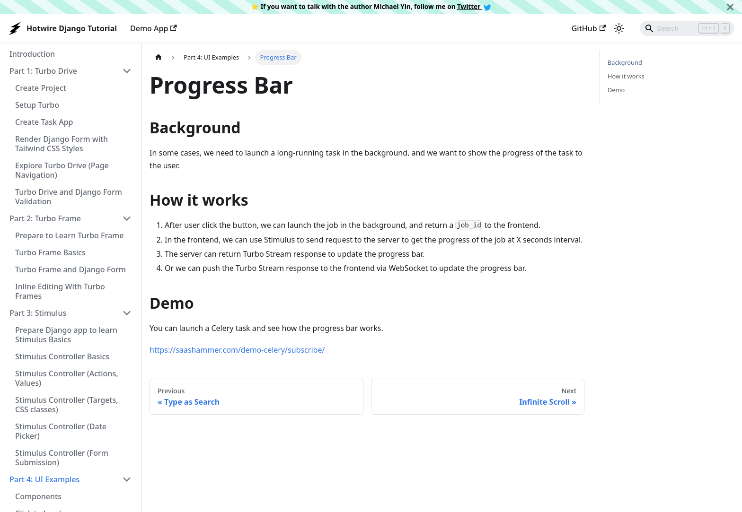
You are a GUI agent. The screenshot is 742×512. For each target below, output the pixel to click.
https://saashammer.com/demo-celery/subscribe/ (237, 350)
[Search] (687, 28)
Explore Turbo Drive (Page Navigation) (62, 170)
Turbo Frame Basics (50, 252)
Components (38, 496)
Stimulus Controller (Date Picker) (60, 431)
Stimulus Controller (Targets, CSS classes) (66, 405)
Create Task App (44, 122)
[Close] (730, 7)
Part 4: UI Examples (44, 479)
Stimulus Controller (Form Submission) (61, 458)
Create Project (40, 88)
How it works (626, 76)
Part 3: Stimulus (37, 313)
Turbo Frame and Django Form (70, 269)
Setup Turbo (37, 105)
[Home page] (159, 57)
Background (625, 62)
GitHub (589, 28)
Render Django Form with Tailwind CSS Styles (61, 144)
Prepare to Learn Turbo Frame (69, 235)
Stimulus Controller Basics (62, 356)
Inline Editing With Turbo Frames (60, 291)
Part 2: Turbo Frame (45, 218)
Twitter (474, 6)
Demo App (153, 28)
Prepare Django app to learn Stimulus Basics (66, 335)
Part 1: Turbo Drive (43, 71)
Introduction (32, 54)
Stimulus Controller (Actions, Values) (66, 378)
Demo (616, 90)
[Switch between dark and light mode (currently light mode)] (619, 28)
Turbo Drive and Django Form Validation (68, 197)
